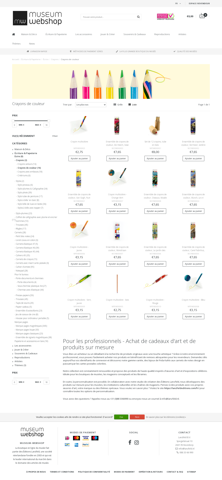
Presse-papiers (25, 295)
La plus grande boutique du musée (136, 51)
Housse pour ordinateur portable (32, 318)
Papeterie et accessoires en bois (31, 341)
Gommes (22, 221)
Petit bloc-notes (25, 236)
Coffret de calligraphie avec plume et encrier (34, 218)
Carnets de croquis (26, 259)
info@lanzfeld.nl (186, 448)
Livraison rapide (37, 51)
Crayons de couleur (70, 59)
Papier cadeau (24, 306)
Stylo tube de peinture (30, 196)
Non (137, 417)
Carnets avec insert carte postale (32, 263)
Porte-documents (27, 282)
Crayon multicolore (79, 141)
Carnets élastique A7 (27, 244)
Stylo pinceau (25, 185)
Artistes (182, 34)
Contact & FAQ (175, 471)
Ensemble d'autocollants (29, 310)
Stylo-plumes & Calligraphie (32, 188)
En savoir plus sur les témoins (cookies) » (166, 417)
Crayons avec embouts (30, 171)
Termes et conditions (62, 471)
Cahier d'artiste (25, 267)
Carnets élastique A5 (27, 251)
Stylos (20, 181)
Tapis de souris (24, 303)
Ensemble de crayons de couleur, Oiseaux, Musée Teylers (155, 197)
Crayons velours (27, 164)
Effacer (55, 136)
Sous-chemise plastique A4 (32, 286)
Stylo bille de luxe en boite (32, 204)
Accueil (15, 59)
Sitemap (191, 471)
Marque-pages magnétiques (31, 326)
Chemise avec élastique (31, 289)
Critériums (24, 175)
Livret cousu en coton (27, 240)
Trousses (22, 225)
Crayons (54, 59)
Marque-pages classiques (29, 333)
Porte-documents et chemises (29, 278)
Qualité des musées (185, 51)
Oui (121, 417)
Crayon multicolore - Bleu (193, 299)
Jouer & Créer (108, 34)
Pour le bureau (21, 274)
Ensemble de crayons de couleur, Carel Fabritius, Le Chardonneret (193, 250)
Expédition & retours (151, 471)
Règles (21, 228)
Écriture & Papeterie (56, 34)
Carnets (20, 232)
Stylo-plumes (24, 213)
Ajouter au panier (79, 158)
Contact (184, 432)
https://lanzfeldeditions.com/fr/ (181, 388)
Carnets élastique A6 (27, 247)
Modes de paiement (124, 471)
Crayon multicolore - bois (117, 299)
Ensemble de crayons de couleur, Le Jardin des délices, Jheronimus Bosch (155, 250)
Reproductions (162, 34)
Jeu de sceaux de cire (27, 314)
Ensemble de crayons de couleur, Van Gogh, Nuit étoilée (79, 197)
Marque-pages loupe (27, 329)
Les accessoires (83, 34)
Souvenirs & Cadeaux (134, 34)
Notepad (22, 270)
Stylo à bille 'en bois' (28, 200)
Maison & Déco (29, 34)
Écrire (46, 59)
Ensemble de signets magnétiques (34, 337)
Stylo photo (25, 192)
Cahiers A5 (23, 255)
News (32, 43)
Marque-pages (21, 322)
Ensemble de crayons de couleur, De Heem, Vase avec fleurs (117, 145)
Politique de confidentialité (94, 471)
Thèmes (16, 43)
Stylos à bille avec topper (30, 207)
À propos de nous (36, 471)
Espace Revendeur (199, 3)
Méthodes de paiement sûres (86, 51)
